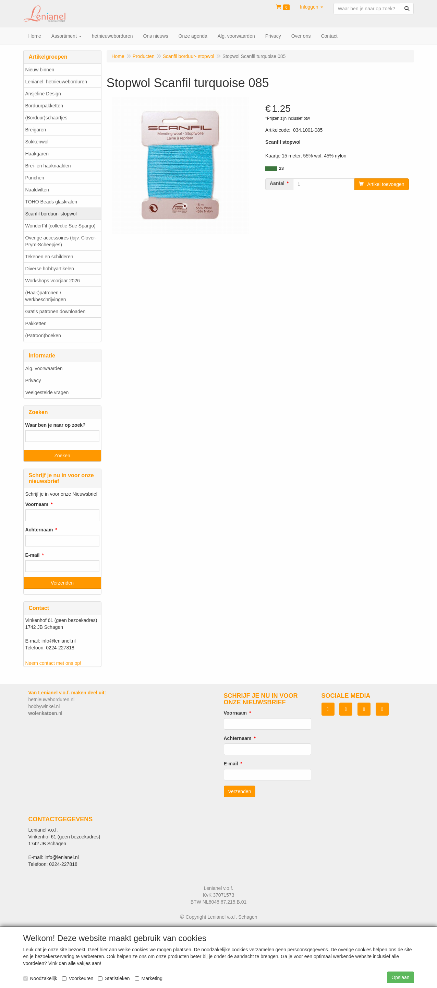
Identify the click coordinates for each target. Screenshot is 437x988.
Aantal (277, 183)
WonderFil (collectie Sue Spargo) (60, 225)
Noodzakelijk (40, 978)
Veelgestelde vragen (47, 392)
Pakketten (36, 323)
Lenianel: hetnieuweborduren (56, 81)
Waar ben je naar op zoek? (55, 425)
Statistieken (114, 978)
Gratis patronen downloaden (55, 311)
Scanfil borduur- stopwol (51, 213)
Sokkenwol (37, 141)
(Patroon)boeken (43, 335)
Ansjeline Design (43, 93)
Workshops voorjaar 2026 (52, 280)
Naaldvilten (37, 189)
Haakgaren (37, 153)
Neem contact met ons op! (53, 663)
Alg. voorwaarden (44, 368)
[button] (311, 7)
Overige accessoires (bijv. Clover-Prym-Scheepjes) (61, 241)
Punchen (34, 177)
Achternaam (39, 529)
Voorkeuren (78, 978)
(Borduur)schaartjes (46, 117)
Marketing (148, 978)
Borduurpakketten (44, 105)
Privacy (33, 380)
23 (281, 168)
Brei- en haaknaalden (48, 165)
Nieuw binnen (39, 69)
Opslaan (400, 977)
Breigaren (35, 129)
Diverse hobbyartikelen (49, 268)
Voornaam (36, 504)
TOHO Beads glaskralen (51, 201)
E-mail (32, 555)
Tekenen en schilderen (49, 256)
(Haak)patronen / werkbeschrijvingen (45, 296)
